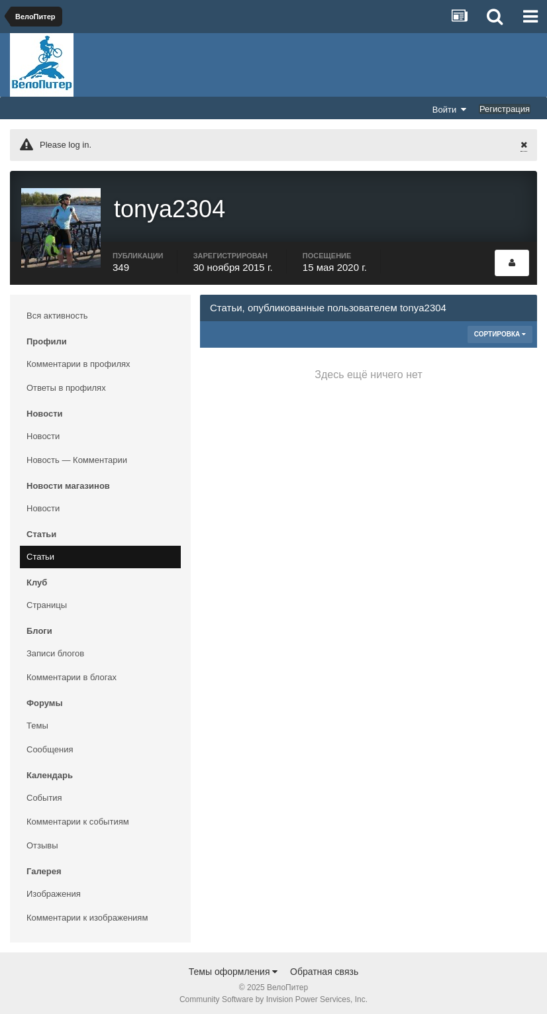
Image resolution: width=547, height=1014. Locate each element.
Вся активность (57, 311)
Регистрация (504, 109)
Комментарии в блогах (71, 673)
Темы (37, 721)
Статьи (40, 552)
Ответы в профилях (66, 383)
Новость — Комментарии (76, 455)
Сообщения (50, 745)
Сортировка (500, 329)
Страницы (46, 600)
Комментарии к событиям (77, 817)
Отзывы (42, 841)
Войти (449, 109)
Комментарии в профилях (78, 359)
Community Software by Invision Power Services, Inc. (273, 994)
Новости (43, 431)
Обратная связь (324, 967)
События (44, 793)
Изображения (53, 889)
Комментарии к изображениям (87, 913)
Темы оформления (233, 967)
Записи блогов (55, 649)
